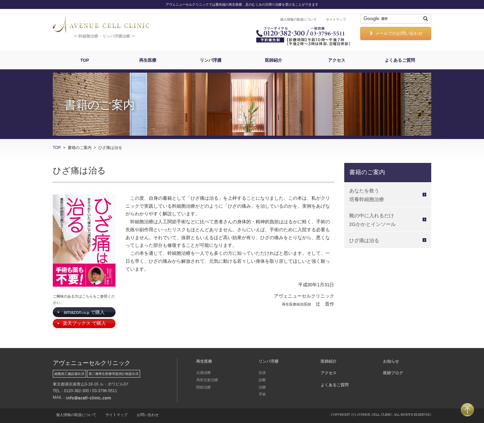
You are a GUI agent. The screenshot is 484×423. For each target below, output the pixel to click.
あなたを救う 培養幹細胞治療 (366, 195)
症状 (262, 373)
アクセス (336, 60)
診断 (262, 380)
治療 (262, 387)
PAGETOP (467, 409)
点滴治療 (203, 373)
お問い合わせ (148, 415)
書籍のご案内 (367, 172)
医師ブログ (393, 373)
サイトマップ (336, 19)
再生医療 (147, 60)
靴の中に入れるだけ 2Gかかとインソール (372, 220)
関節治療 (203, 387)
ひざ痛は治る (364, 240)
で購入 (84, 312)
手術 (262, 394)
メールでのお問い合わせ (396, 33)
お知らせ (391, 361)
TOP (84, 60)
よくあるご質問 (400, 60)
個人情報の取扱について (298, 19)
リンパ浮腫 (210, 60)
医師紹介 (273, 60)
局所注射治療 (207, 380)
